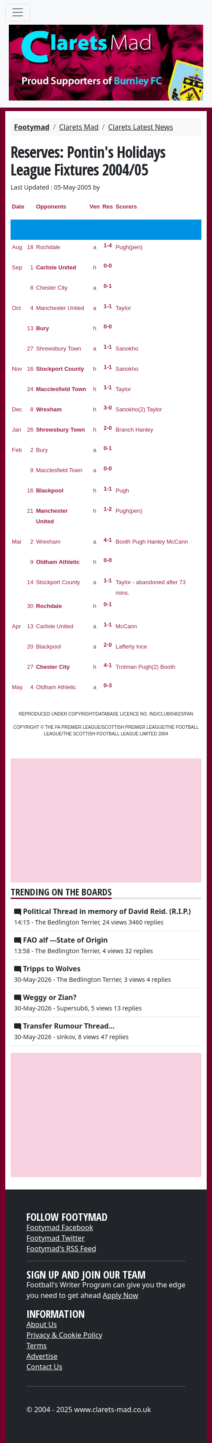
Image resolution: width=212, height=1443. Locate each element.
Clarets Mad (78, 127)
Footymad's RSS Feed (61, 1248)
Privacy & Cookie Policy (64, 1335)
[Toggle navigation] (17, 12)
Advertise (41, 1356)
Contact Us (44, 1367)
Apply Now (120, 1295)
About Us (41, 1324)
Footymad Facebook (59, 1227)
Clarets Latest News (140, 127)
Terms (36, 1345)
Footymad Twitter (55, 1238)
